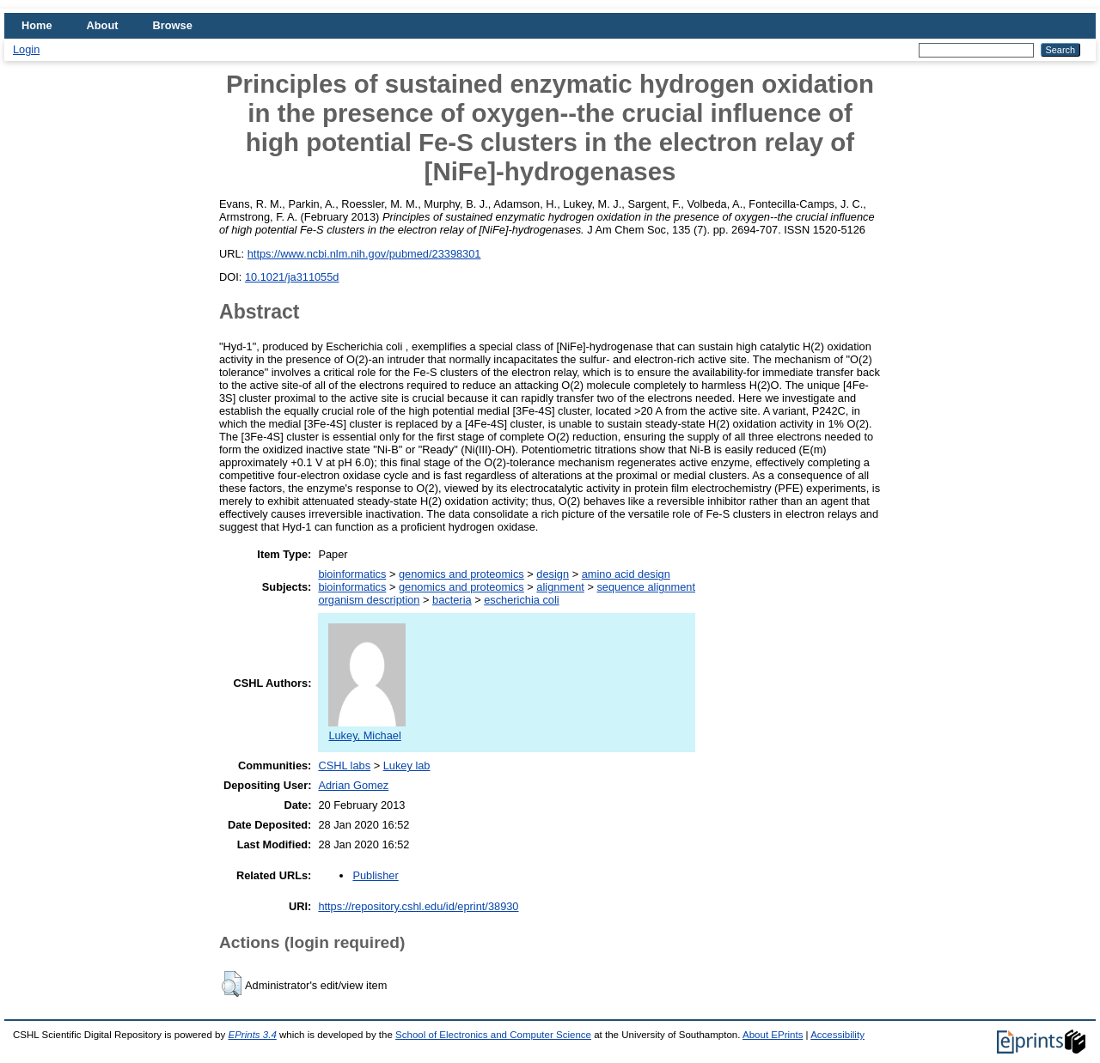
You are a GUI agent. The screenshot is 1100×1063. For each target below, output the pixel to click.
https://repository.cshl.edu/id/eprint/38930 (418, 906)
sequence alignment (645, 586)
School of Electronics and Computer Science (493, 1035)
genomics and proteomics (461, 574)
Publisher (375, 875)
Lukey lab (407, 765)
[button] (231, 984)
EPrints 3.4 (252, 1035)
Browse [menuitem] (172, 25)
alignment (560, 586)
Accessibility (837, 1035)
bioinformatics (352, 574)
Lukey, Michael (367, 729)
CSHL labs (344, 765)
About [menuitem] (103, 25)
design (552, 574)
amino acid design (626, 574)
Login (26, 49)
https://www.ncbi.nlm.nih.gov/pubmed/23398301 (364, 253)
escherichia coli (521, 599)
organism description (368, 599)
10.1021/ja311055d (292, 276)
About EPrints (772, 1035)
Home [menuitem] (36, 25)
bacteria (452, 599)
